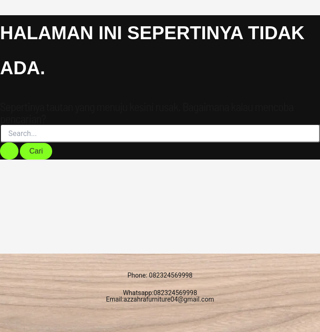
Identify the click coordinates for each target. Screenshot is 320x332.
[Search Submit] (9, 151)
